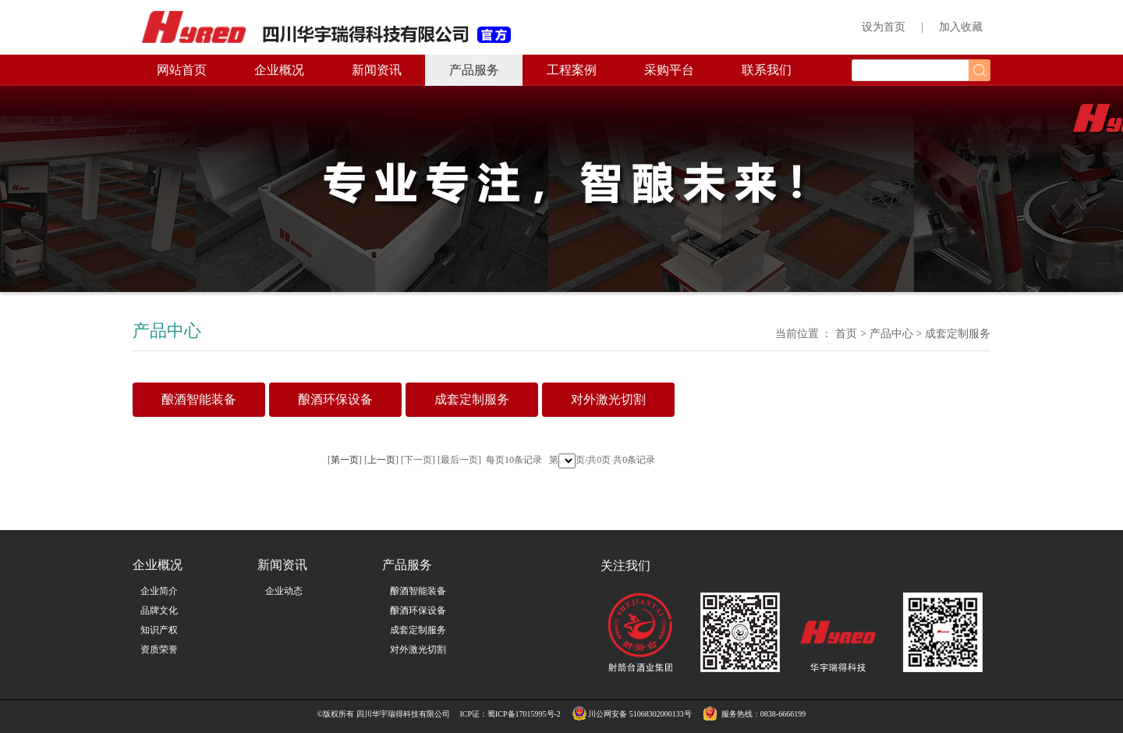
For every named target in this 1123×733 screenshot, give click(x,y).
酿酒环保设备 (418, 610)
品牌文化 (159, 610)
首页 (845, 334)
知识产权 (159, 629)
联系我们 (767, 70)
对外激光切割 (418, 649)
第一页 (345, 459)
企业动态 (284, 590)
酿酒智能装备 (418, 590)
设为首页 (883, 27)
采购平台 (669, 70)
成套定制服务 (418, 629)
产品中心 (891, 334)
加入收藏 (961, 27)
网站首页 (182, 70)
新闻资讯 (377, 70)
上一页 (381, 459)
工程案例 (572, 70)
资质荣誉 (159, 649)
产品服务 (474, 70)
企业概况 (279, 70)
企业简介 (159, 590)
